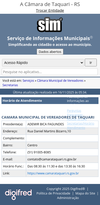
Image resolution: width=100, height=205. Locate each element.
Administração (68, 197)
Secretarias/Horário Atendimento (80, 125)
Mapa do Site (85, 193)
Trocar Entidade (50, 10)
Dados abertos (50, 51)
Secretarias (10, 85)
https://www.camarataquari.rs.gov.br (53, 173)
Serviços (28, 80)
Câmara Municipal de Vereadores (60, 80)
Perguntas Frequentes (75, 113)
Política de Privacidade (53, 193)
